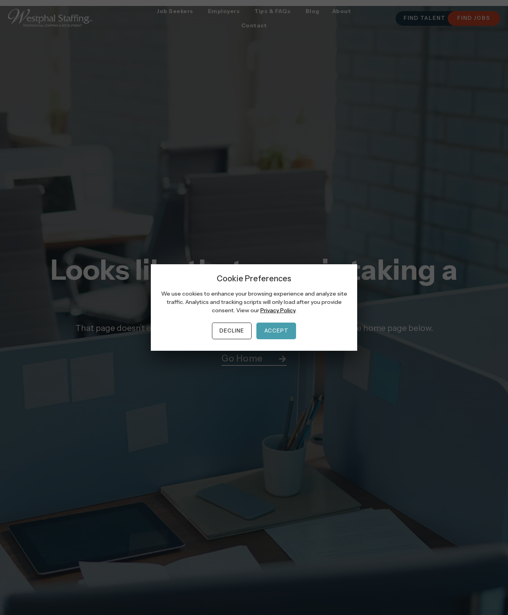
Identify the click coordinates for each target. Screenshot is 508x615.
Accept (276, 331)
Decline (231, 331)
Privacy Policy (277, 310)
